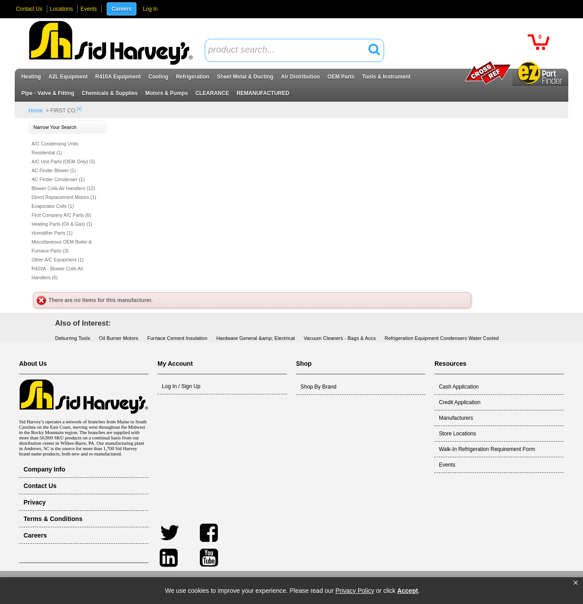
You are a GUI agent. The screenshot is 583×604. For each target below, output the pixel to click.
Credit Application (459, 402)
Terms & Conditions (53, 518)
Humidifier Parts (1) (52, 233)
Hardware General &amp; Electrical (255, 338)
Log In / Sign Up (181, 386)
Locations (61, 9)
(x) (79, 108)
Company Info (45, 469)
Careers (122, 9)
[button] (576, 583)
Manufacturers (456, 418)
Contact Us (29, 9)
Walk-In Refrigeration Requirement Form (487, 449)
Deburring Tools (73, 338)
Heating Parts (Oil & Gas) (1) (62, 224)
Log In (150, 9)
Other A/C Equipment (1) (58, 259)
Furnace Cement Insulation (177, 338)
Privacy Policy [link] (354, 590)
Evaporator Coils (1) (53, 206)
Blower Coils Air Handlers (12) (63, 188)
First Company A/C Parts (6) (61, 215)
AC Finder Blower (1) (54, 170)
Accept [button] (407, 590)
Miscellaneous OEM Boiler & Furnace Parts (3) (62, 246)
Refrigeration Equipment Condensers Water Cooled (442, 338)
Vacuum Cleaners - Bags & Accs (340, 338)
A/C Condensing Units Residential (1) (55, 148)
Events (88, 9)
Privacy (35, 502)
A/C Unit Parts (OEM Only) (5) (63, 161)
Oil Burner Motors (118, 338)
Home (36, 111)
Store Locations (457, 433)
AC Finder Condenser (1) (58, 179)
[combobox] (294, 50)
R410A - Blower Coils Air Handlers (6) (57, 273)
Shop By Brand (318, 387)
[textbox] (289, 50)
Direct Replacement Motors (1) (64, 197)
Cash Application (459, 387)
